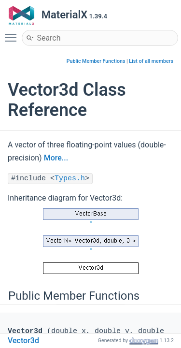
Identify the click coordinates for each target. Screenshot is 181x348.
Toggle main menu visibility (13, 33)
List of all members (151, 61)
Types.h (70, 178)
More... (56, 157)
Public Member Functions (96, 61)
